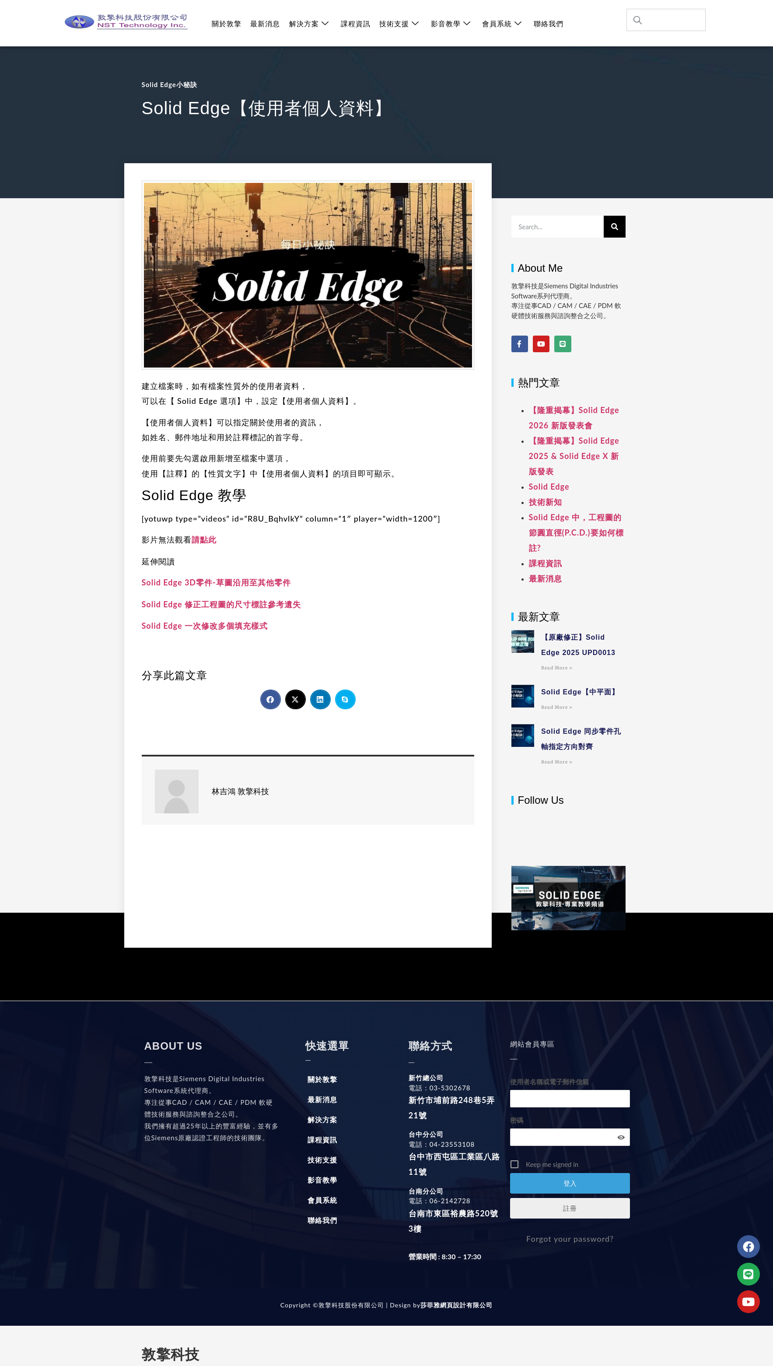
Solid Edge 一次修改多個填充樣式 (205, 625)
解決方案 (309, 23)
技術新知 (545, 502)
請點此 (204, 539)
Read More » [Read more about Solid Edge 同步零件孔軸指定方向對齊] (557, 762)
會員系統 (501, 23)
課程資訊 (355, 23)
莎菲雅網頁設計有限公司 (456, 1305)
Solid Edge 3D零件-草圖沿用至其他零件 (216, 582)
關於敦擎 (226, 23)
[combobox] (666, 20)
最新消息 (265, 23)
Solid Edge (549, 486)
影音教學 (449, 23)
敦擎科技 (170, 1354)
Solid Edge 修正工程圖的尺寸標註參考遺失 (221, 604)
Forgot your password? (570, 1238)
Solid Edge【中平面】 (580, 692)
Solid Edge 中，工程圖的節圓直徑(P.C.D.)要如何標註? (576, 532)
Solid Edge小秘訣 (169, 84)
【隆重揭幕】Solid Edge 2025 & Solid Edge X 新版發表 (574, 456)
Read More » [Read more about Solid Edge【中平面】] (557, 707)
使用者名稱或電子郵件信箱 (549, 1082)
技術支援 (398, 23)
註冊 (570, 1208)
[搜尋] (615, 227)
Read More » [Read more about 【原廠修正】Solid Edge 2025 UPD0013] (557, 668)
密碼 (516, 1120)
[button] (270, 699)
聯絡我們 (547, 23)
